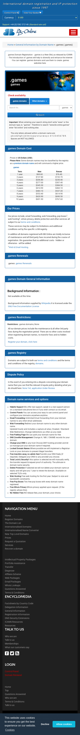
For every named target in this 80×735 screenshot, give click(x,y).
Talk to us (9, 640)
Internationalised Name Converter (22, 530)
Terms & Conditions (14, 592)
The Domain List (13, 523)
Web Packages (12, 578)
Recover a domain (14, 548)
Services (9, 545)
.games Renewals (23, 263)
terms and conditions (30, 222)
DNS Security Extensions (17, 618)
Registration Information (17, 614)
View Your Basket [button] (32, 13)
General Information (15, 611)
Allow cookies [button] (64, 724)
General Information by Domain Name (35, 44)
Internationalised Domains (18, 526)
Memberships (11, 643)
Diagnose (9, 570)
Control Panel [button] (11, 13)
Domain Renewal (13, 675)
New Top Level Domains (17, 534)
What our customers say (17, 647)
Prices (8, 537)
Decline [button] (45, 724)
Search (40, 115)
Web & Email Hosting (18, 247)
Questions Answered (15, 589)
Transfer (9, 567)
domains (39, 363)
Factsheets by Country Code (19, 603)
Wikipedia (45, 303)
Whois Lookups (12, 585)
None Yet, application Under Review (38, 388)
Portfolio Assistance (15, 563)
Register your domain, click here (22, 342)
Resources (10, 625)
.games (15, 167)
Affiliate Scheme (13, 574)
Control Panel (11, 671)
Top (7, 690)
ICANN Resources (14, 622)
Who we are (11, 636)
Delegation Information (16, 607)
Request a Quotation (15, 541)
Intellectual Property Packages (20, 559)
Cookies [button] (10, 730)
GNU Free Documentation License (23, 306)
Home (10, 44)
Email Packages (13, 581)
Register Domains (14, 519)
